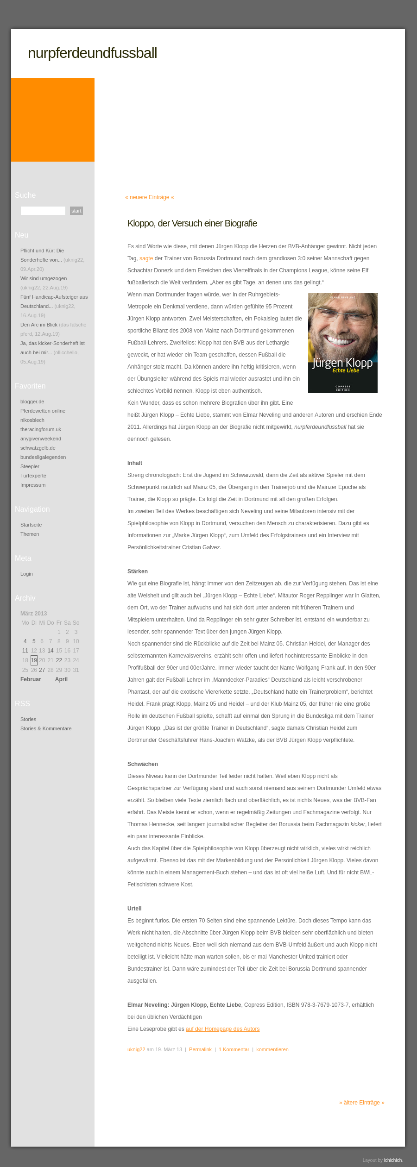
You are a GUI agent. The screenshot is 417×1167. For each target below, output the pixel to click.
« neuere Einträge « (149, 197)
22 (59, 660)
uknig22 (136, 1049)
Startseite (31, 524)
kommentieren (272, 1049)
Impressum (32, 485)
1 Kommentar (234, 1049)
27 (42, 670)
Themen (29, 534)
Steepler (29, 466)
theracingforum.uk (40, 429)
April (61, 679)
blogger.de (32, 401)
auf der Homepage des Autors (222, 1029)
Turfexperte (33, 475)
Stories (28, 719)
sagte (146, 258)
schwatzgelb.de (38, 448)
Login (26, 574)
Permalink (200, 1049)
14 (50, 650)
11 (25, 650)
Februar (30, 679)
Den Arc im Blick (38, 324)
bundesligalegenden (43, 457)
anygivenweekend (40, 438)
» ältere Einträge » (362, 1102)
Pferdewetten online (42, 411)
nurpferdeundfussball (92, 52)
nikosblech (32, 420)
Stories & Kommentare (46, 728)
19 (34, 660)
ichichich (393, 1160)
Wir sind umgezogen (43, 278)
